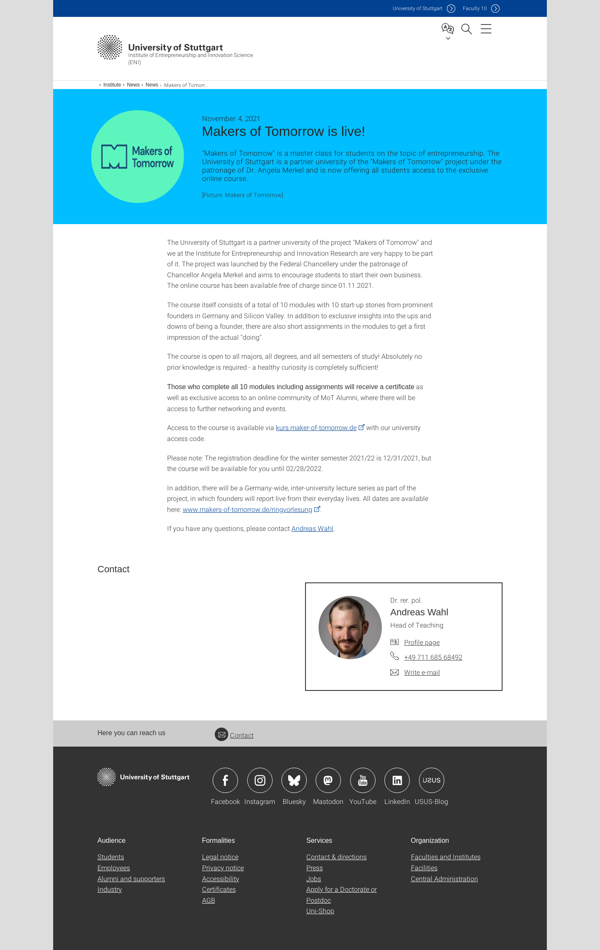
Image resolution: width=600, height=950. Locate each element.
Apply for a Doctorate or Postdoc (341, 894)
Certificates (219, 889)
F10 (475, 8)
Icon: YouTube (363, 780)
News (133, 85)
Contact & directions (336, 856)
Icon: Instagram (260, 780)
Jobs (313, 878)
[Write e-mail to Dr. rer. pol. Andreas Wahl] (415, 672)
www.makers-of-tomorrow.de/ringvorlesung (247, 509)
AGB (208, 900)
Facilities (424, 867)
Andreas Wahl (312, 528)
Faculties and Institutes (446, 856)
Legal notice (220, 856)
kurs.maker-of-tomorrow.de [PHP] (316, 427)
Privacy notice (223, 867)
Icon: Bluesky (294, 780)
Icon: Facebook (225, 780)
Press (314, 867)
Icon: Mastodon (328, 780)
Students (110, 856)
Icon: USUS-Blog (431, 780)
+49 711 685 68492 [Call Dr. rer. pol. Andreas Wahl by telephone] (433, 656)
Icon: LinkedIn (397, 780)
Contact (234, 735)
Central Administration (444, 878)
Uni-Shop (320, 910)
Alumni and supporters (131, 878)
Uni (418, 8)
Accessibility (220, 878)
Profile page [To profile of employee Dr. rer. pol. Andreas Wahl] (422, 642)
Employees (113, 867)
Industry (109, 889)
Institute (112, 85)
